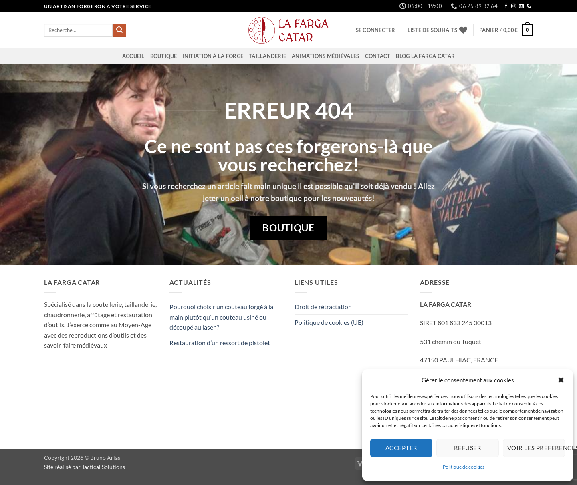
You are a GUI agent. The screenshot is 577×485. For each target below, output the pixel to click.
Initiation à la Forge (213, 56)
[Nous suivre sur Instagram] (513, 6)
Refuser (467, 447)
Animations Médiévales (325, 56)
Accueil (133, 56)
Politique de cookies (463, 467)
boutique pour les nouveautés (321, 198)
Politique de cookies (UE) (329, 322)
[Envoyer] (119, 30)
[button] (561, 380)
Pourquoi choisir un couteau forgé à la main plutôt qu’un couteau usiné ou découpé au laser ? (221, 317)
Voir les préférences (536, 447)
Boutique (163, 56)
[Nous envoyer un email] (521, 6)
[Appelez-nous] (529, 6)
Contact (378, 56)
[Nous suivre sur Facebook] (506, 6)
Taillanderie (267, 56)
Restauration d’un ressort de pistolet (219, 342)
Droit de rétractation (323, 306)
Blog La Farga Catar (425, 56)
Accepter (401, 447)
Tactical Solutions (103, 466)
